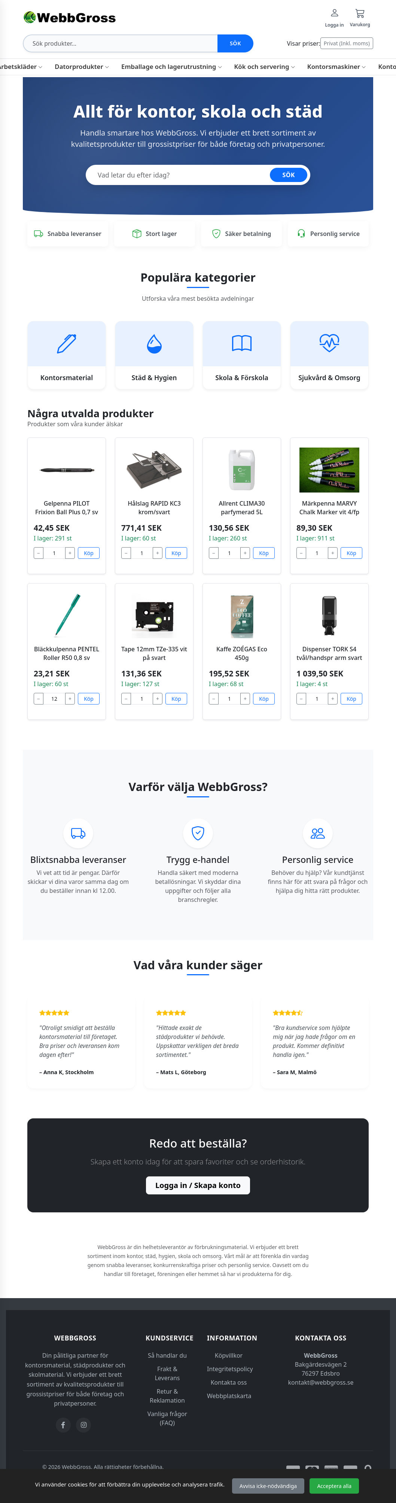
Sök (235, 43)
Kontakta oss (229, 1382)
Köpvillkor (229, 1355)
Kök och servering (264, 66)
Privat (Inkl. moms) (347, 43)
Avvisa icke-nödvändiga (268, 1486)
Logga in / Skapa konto (198, 1185)
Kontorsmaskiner (336, 66)
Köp (89, 553)
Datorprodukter (82, 66)
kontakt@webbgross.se (321, 1382)
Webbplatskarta (229, 1396)
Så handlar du (167, 1355)
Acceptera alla (334, 1486)
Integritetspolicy (230, 1369)
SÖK (288, 175)
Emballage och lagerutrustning (171, 66)
